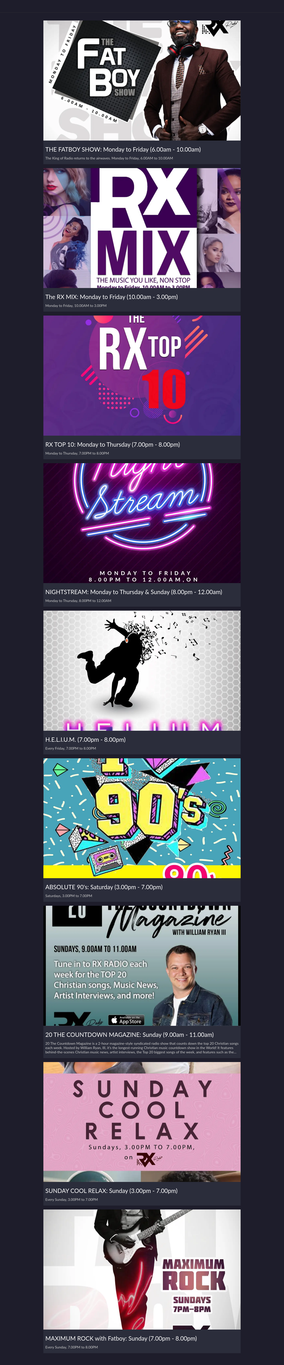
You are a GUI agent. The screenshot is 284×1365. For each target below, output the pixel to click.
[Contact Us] (276, 6)
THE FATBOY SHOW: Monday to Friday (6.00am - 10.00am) (123, 149)
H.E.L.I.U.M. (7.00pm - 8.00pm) (85, 739)
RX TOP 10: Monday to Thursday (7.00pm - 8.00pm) (112, 444)
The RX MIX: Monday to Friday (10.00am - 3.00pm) (111, 296)
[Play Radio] (266, 6)
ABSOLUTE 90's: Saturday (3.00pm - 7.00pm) (104, 886)
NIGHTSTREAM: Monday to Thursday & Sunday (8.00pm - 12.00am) (133, 591)
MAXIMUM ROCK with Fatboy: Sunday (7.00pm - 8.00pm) (121, 1338)
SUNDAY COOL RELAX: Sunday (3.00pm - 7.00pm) (111, 1190)
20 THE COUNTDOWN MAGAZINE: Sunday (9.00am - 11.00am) (129, 1034)
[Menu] (8, 6)
